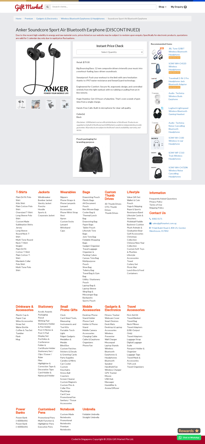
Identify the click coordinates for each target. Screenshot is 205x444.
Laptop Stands (112, 345)
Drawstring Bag (90, 221)
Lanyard (64, 224)
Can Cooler (65, 363)
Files (40, 360)
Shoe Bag (87, 267)
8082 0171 (155, 218)
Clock (63, 315)
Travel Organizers (135, 366)
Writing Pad (43, 320)
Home (18, 18)
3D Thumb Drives (113, 204)
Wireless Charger (113, 369)
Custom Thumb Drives (110, 196)
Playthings (65, 391)
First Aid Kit (132, 315)
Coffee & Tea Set (24, 330)
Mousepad (110, 342)
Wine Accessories (24, 321)
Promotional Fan (68, 397)
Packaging (43, 314)
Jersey (19, 227)
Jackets (44, 192)
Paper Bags (88, 224)
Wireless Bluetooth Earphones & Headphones (83, 18)
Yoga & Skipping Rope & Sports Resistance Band (135, 209)
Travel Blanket (134, 318)
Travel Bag (132, 321)
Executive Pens (45, 426)
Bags (86, 192)
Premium (29, 18)
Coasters (64, 376)
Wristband (65, 227)
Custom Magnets (68, 382)
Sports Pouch (89, 300)
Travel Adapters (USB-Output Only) (134, 330)
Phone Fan (88, 345)
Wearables (68, 192)
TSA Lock (131, 363)
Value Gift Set (133, 197)
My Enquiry (179, 7)
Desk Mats (110, 324)
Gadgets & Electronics (47, 18)
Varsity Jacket (44, 203)
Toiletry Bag (88, 270)
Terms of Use (155, 204)
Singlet (19, 246)
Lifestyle (133, 192)
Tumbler (20, 333)
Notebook (67, 409)
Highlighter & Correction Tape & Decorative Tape (47, 366)
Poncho (41, 206)
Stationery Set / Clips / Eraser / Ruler (45, 354)
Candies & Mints (68, 360)
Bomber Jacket (45, 200)
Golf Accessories (135, 233)
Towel (130, 261)
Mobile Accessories (91, 309)
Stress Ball (65, 373)
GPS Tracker (111, 373)
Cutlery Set (132, 264)
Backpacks (88, 297)
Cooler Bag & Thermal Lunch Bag (90, 215)
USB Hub (109, 379)
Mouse (108, 376)
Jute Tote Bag (89, 236)
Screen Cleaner (67, 379)
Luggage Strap (134, 339)
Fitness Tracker (112, 315)
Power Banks (20, 411)
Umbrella (89, 409)
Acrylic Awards (45, 311)
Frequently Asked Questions (163, 198)
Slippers (64, 197)
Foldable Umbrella (91, 414)
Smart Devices (111, 321)
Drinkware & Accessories (24, 309)
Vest (62, 215)
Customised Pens (46, 411)
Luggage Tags (133, 354)
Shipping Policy (156, 207)
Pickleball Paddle (135, 221)
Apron (63, 218)
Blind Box (64, 345)
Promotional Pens (46, 417)
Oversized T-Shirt (24, 212)
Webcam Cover (112, 318)
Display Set (43, 336)
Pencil (41, 317)
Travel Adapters (134, 336)
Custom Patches (68, 348)
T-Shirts (21, 192)
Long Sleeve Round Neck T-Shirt (23, 233)
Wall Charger (111, 339)
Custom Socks (67, 221)
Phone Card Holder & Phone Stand (90, 324)
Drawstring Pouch (91, 197)
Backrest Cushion (135, 224)
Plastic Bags (88, 200)
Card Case (65, 394)
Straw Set (20, 324)
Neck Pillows (133, 324)
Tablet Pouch (89, 227)
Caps (62, 230)
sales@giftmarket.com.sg (162, 223)
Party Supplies (67, 357)
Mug (18, 339)
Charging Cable (90, 336)
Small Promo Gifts (68, 309)
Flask (18, 336)
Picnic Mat (132, 267)
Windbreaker (44, 197)
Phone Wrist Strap (69, 212)
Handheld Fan (111, 366)
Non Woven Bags (91, 209)
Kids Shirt (20, 203)
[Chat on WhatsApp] (189, 437)
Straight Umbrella (91, 417)
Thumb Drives (111, 213)
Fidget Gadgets (67, 336)
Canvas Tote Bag (91, 258)
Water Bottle (22, 327)
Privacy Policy (155, 201)
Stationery (45, 307)
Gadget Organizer (91, 246)
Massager (109, 382)
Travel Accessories (136, 309)
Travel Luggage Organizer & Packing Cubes (90, 252)
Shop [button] (162, 7)
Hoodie (41, 209)
